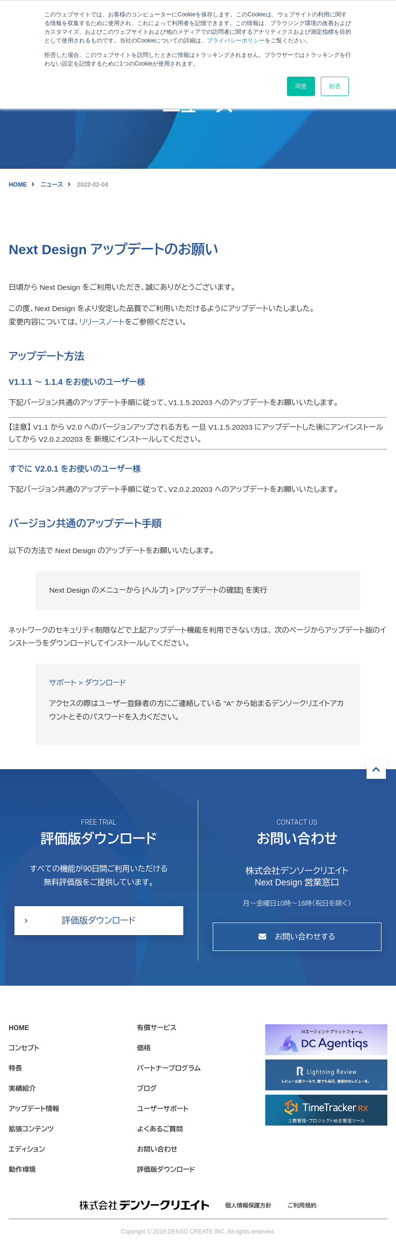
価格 (143, 1048)
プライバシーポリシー (236, 40)
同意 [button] (301, 86)
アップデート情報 (34, 1109)
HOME (18, 184)
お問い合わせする (297, 937)
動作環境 (22, 1169)
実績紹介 (22, 1088)
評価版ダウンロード (99, 920)
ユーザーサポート (163, 1109)
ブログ (147, 1088)
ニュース (52, 184)
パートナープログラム (169, 1068)
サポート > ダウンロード (87, 683)
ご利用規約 (302, 1205)
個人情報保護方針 (248, 1205)
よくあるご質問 (160, 1129)
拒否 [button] (335, 86)
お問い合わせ (157, 1149)
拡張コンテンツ (31, 1129)
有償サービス (157, 1028)
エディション (27, 1149)
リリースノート (101, 322)
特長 (15, 1068)
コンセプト (24, 1048)
